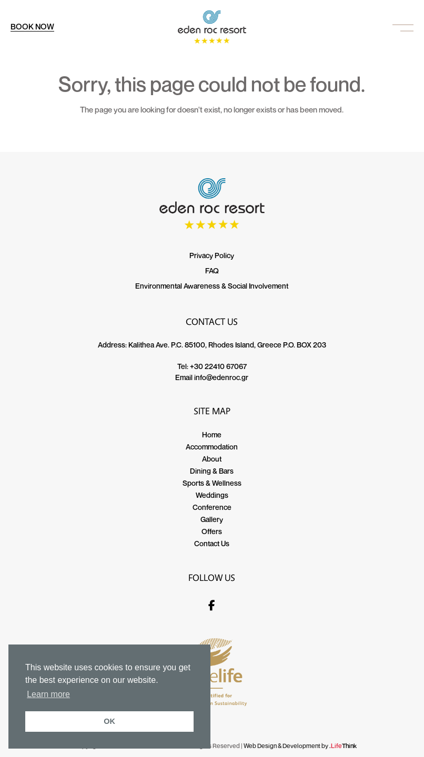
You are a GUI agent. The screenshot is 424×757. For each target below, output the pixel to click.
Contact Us (211, 543)
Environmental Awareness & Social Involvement (211, 285)
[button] (402, 27)
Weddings (212, 494)
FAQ (212, 270)
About (211, 458)
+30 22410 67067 (218, 366)
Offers (211, 531)
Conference (212, 507)
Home (211, 434)
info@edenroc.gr (221, 377)
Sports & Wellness (212, 482)
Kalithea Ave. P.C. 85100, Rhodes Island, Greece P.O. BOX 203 (227, 344)
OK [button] (109, 721)
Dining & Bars (212, 470)
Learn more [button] (48, 694)
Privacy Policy (211, 255)
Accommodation (212, 446)
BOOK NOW (32, 26)
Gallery (211, 519)
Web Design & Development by (300, 746)
